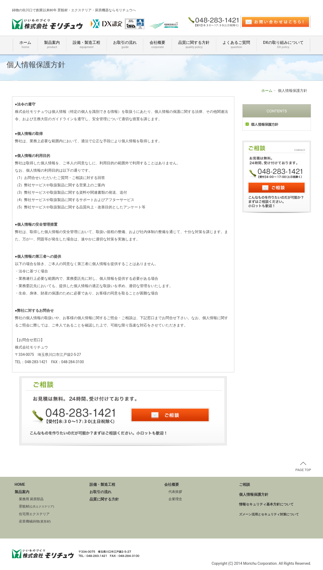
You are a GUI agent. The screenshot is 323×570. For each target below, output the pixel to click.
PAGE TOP (303, 467)
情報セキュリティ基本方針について (266, 504)
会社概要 (157, 45)
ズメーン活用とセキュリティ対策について (269, 514)
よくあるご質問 (236, 45)
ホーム (25, 45)
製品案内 (52, 45)
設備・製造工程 (86, 45)
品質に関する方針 (194, 45)
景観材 (36, 506)
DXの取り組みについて (283, 45)
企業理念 (175, 499)
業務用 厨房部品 (31, 499)
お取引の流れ (125, 45)
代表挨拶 (175, 492)
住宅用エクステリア (34, 514)
